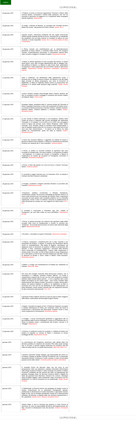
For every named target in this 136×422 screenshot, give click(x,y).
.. (76, 7)
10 (74, 7)
